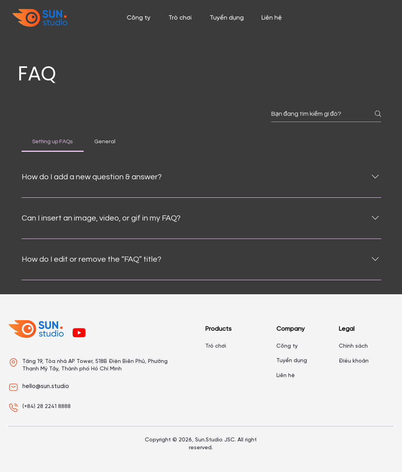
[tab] (53, 141)
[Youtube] (79, 332)
